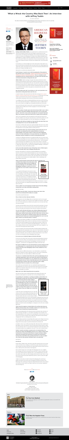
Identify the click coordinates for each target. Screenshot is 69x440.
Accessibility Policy (10, 433)
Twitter (61, 7)
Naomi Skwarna (52, 51)
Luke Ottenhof (55, 58)
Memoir (27, 396)
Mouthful (28, 414)
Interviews (25, 8)
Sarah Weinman (35, 18)
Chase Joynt (52, 46)
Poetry (39, 8)
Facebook (60, 7)
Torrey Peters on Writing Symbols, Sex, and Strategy (55, 44)
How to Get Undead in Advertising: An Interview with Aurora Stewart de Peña (56, 49)
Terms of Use (22, 433)
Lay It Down (55, 57)
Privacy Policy (22, 431)
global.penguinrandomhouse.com (54, 437)
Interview (8, 28)
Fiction (20, 8)
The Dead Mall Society (57, 60)
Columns (30, 8)
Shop (43, 8)
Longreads (15, 8)
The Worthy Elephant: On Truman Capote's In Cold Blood (32, 388)
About (8, 430)
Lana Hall (54, 61)
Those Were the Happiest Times (35, 415)
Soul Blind (55, 63)
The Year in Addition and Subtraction (32, 387)
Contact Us (9, 431)
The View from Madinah (33, 398)
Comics (35, 8)
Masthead (22, 430)
